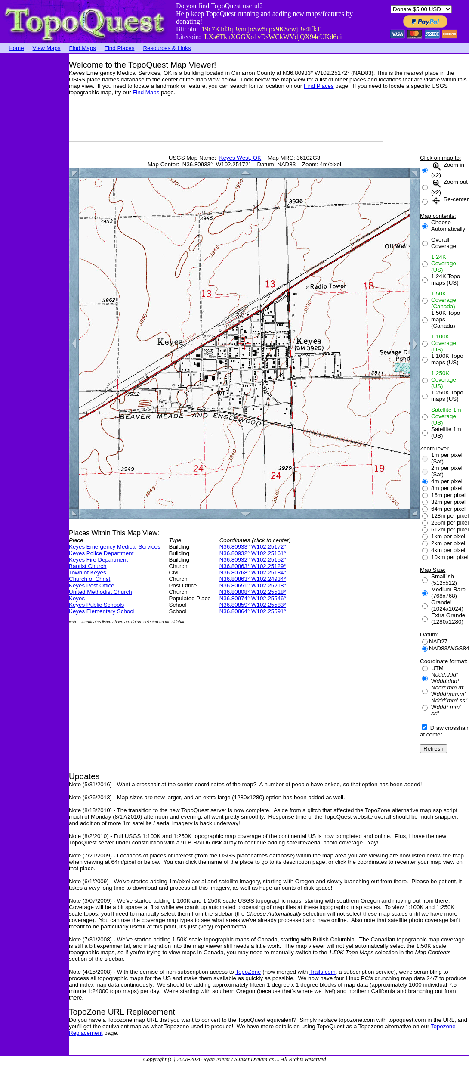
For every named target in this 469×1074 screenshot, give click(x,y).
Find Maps (82, 48)
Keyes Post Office (91, 585)
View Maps (47, 48)
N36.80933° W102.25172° (252, 546)
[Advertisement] (34, 183)
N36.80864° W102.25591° (252, 611)
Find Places (120, 48)
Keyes (77, 598)
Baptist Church (87, 566)
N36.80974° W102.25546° (252, 598)
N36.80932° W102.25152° (252, 559)
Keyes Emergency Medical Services (114, 546)
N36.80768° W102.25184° (252, 572)
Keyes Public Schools (96, 605)
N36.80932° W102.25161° (252, 553)
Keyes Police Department (101, 553)
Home (16, 48)
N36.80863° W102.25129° (252, 566)
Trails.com (322, 971)
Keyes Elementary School (102, 611)
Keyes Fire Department (98, 559)
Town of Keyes (87, 572)
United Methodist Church (100, 592)
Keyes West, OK (240, 158)
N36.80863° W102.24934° (252, 579)
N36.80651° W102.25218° (252, 585)
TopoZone (248, 971)
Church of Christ (89, 579)
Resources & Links (167, 48)
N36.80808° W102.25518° (252, 592)
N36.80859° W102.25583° (252, 605)
